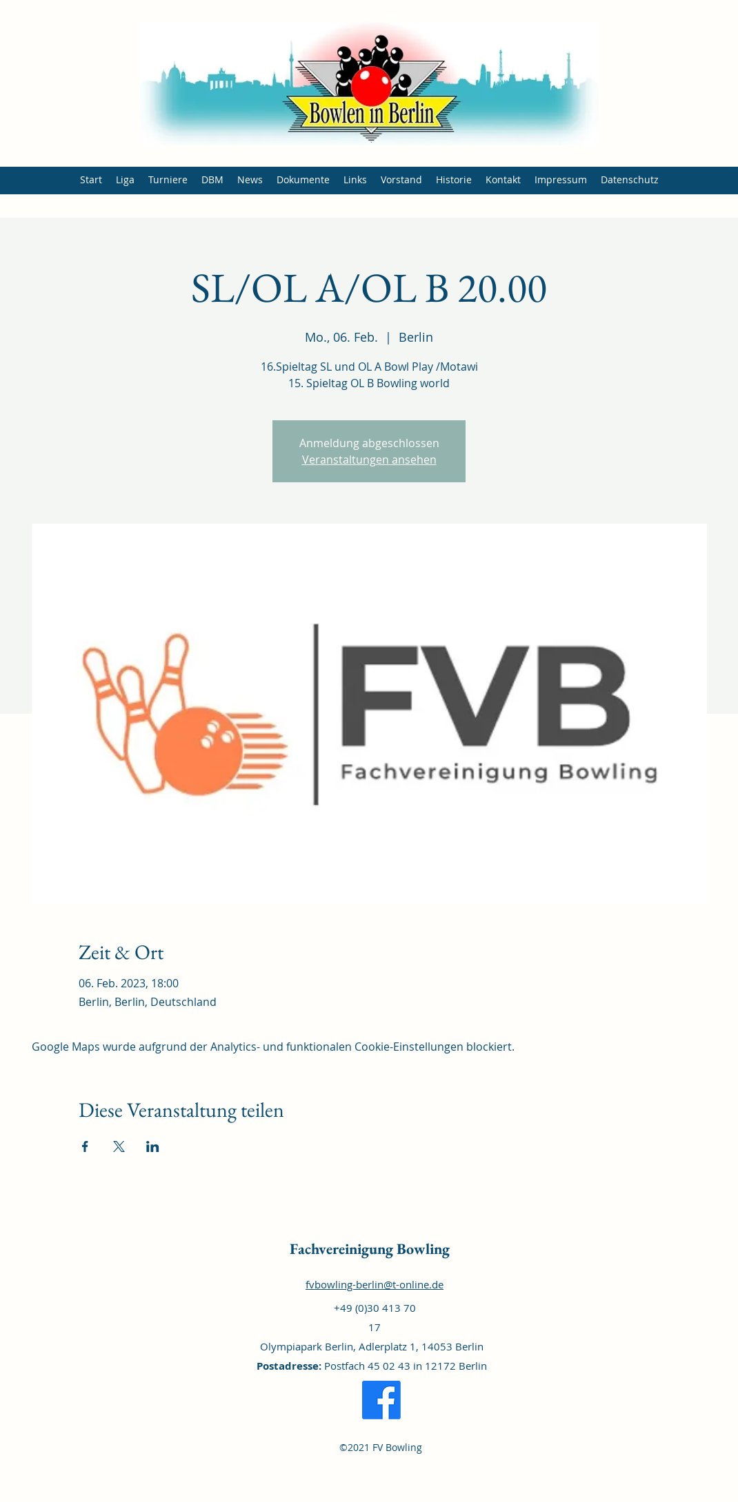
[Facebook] (381, 1400)
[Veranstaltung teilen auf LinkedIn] (152, 1146)
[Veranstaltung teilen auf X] (119, 1146)
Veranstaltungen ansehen (369, 459)
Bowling (421, 1249)
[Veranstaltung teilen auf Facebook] (85, 1146)
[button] (125, 179)
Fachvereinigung (341, 1249)
